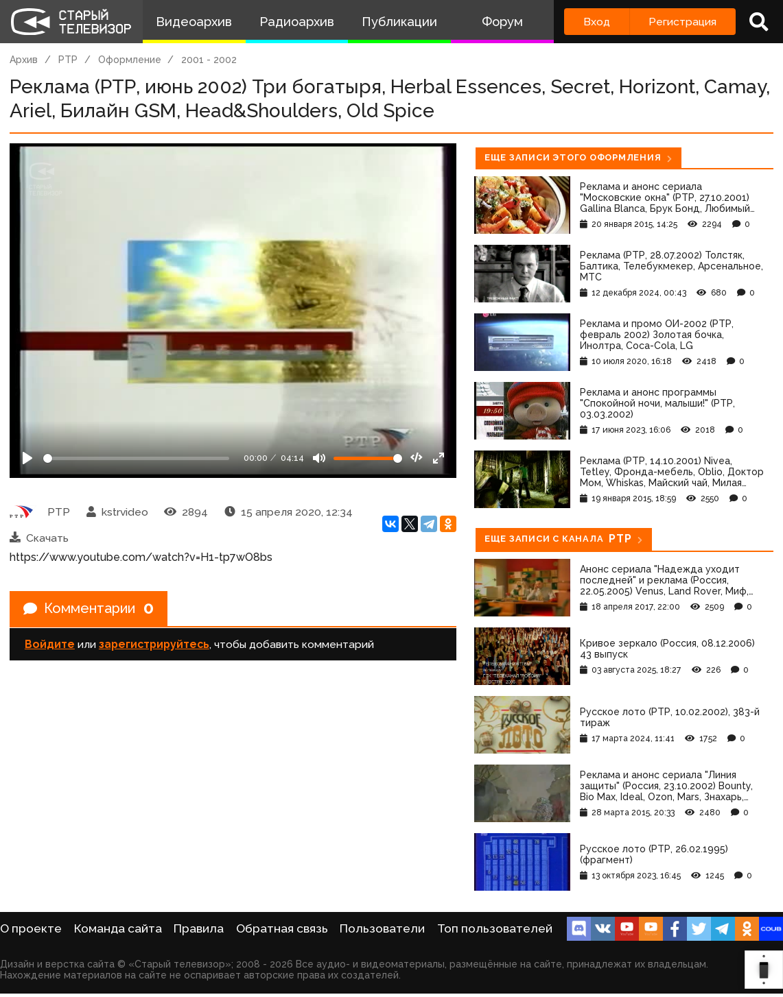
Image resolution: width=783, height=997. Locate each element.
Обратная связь (282, 928)
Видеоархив (194, 21)
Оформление (129, 59)
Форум (502, 21)
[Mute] (319, 458)
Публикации (399, 21)
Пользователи (382, 928)
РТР (68, 59)
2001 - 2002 (209, 59)
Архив (24, 59)
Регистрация (682, 21)
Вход (596, 21)
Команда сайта (118, 928)
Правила (199, 928)
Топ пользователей (494, 928)
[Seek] (136, 458)
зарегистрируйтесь (154, 644)
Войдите (50, 644)
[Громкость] (368, 458)
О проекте (31, 928)
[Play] (27, 458)
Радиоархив (296, 21)
